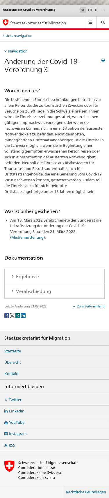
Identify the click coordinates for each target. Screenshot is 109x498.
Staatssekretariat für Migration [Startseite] (38, 22)
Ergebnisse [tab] (27, 276)
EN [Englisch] (103, 9)
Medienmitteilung (27, 237)
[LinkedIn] (23, 315)
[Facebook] (7, 315)
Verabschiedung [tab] (33, 291)
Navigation (18, 51)
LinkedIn (16, 411)
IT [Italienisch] (96, 10)
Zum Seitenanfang (90, 306)
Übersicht (12, 362)
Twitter (15, 399)
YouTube (16, 422)
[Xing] (18, 315)
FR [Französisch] (90, 10)
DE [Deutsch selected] (83, 10)
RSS (12, 445)
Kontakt (11, 373)
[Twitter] (12, 315)
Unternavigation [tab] (19, 35)
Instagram (18, 433)
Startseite (12, 351)
